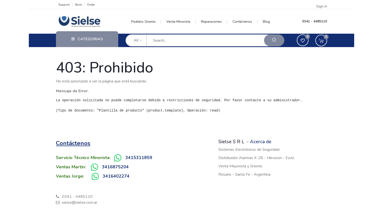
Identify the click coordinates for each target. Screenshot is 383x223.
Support (64, 5)
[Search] (274, 40)
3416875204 (115, 167)
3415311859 (138, 158)
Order (91, 5)
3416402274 (116, 176)
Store (78, 5)
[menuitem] (146, 21)
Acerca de (260, 141)
